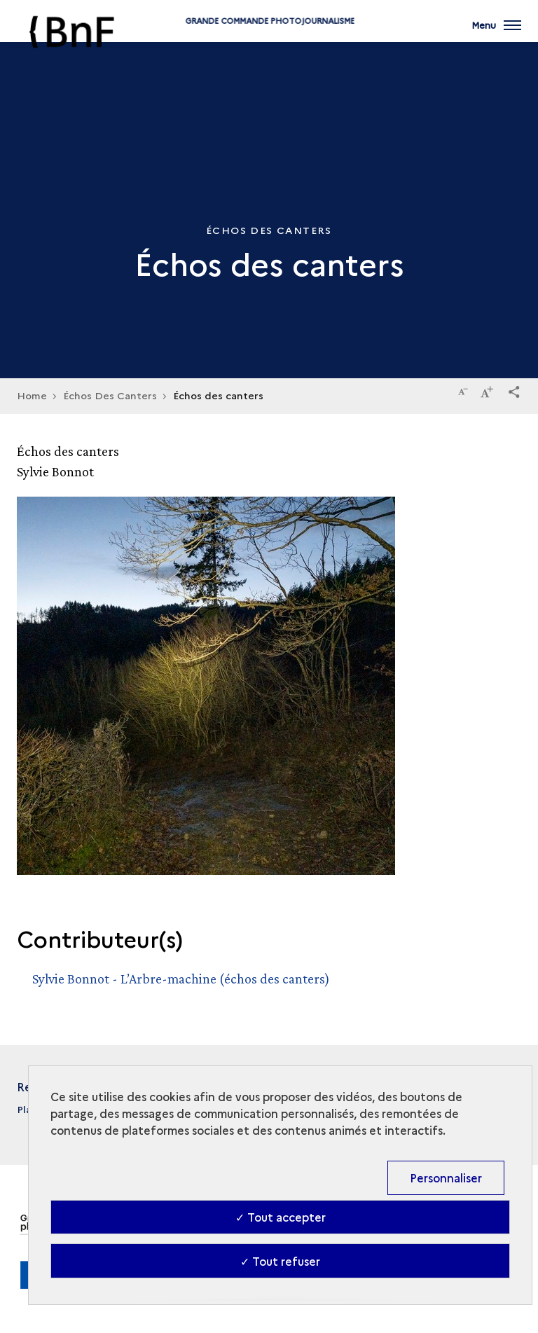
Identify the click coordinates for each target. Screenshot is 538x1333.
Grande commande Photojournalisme (269, 44)
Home (32, 395)
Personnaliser (446, 1177)
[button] (514, 389)
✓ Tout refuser (280, 1261)
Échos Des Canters (110, 395)
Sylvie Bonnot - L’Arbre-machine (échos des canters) (181, 978)
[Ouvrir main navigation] (496, 35)
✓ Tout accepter (280, 1216)
